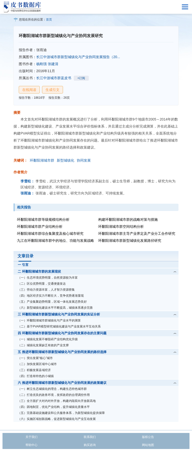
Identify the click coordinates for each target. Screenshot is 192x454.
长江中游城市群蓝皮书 (53, 78)
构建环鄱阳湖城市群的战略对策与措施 (128, 219)
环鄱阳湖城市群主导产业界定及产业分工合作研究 (136, 234)
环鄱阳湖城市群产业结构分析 (39, 226)
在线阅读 (29, 90)
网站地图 (148, 445)
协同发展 (84, 160)
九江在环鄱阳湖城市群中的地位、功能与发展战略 (55, 241)
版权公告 (148, 437)
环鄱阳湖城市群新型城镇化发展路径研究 (129, 241)
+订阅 (81, 78)
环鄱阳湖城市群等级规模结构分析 (43, 219)
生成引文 (53, 90)
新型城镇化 (65, 160)
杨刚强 (41, 64)
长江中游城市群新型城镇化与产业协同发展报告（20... (78, 57)
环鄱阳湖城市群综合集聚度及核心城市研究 (50, 234)
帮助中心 (32, 445)
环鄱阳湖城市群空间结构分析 (121, 226)
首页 (49, 19)
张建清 (53, 64)
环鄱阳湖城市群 (42, 160)
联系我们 (90, 437)
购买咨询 (90, 445)
